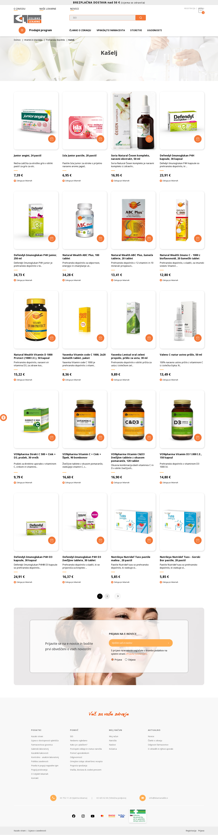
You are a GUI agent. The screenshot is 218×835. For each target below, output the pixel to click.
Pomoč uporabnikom (79, 753)
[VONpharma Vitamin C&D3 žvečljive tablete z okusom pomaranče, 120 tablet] (133, 434)
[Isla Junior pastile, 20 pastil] (84, 134)
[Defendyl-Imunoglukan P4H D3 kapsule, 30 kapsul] (36, 536)
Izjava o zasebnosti (37, 830)
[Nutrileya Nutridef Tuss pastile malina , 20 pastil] (133, 536)
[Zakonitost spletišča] (138, 816)
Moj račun (113, 736)
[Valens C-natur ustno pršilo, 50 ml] (182, 333)
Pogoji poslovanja (39, 770)
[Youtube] (92, 816)
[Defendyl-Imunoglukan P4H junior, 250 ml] (36, 234)
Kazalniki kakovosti (39, 753)
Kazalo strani (37, 736)
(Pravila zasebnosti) (136, 653)
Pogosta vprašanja (78, 765)
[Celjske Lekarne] (27, 18)
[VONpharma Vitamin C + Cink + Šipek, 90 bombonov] (84, 434)
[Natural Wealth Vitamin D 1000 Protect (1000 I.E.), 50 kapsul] (36, 333)
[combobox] (107, 17)
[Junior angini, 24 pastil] (36, 134)
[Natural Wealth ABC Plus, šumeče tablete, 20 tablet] (133, 234)
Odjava (131, 659)
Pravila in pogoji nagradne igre (44, 765)
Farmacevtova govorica (42, 745)
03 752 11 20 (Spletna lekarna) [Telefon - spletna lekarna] (73, 798)
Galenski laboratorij (40, 749)
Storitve (136, 30)
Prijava (201, 8)
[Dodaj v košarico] (52, 139)
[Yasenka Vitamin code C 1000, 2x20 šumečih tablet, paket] (84, 333)
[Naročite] (141, 643)
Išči (71, 736)
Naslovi (112, 745)
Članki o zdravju (80, 30)
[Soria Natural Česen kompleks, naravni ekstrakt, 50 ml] (133, 134)
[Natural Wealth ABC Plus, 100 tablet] (84, 234)
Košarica (113, 749)
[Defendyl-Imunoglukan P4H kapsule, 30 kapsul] (182, 134)
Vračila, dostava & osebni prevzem (85, 770)
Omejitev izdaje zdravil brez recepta (86, 761)
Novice (74, 8)
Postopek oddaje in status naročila (86, 749)
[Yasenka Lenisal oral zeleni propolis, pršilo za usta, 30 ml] (133, 333)
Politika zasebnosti (39, 761)
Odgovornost (76, 757)
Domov (17, 40)
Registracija (189, 8)
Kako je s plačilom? (78, 745)
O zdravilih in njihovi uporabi (160, 749)
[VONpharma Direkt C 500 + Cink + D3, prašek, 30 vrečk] (36, 434)
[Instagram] (83, 816)
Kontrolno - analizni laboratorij (45, 757)
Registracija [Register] (191, 830)
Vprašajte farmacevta (111, 30)
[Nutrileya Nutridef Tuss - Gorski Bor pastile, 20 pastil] (182, 536)
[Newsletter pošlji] (168, 643)
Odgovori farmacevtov (158, 745)
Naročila (113, 740)
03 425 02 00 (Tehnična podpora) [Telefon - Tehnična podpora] (111, 798)
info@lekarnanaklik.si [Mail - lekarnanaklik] (158, 798)
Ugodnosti (154, 30)
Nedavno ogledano (78, 740)
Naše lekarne (47, 8)
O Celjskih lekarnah (39, 774)
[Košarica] (200, 18)
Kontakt (35, 778)
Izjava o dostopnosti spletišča (45, 740)
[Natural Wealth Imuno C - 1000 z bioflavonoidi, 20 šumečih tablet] (182, 234)
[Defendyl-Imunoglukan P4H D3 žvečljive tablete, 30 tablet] (84, 536)
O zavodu (20, 8)
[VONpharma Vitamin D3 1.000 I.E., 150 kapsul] (182, 434)
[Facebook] (73, 816)
